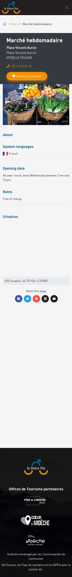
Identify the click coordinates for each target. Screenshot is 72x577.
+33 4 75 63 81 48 (19, 66)
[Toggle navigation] (67, 7)
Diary (15, 24)
